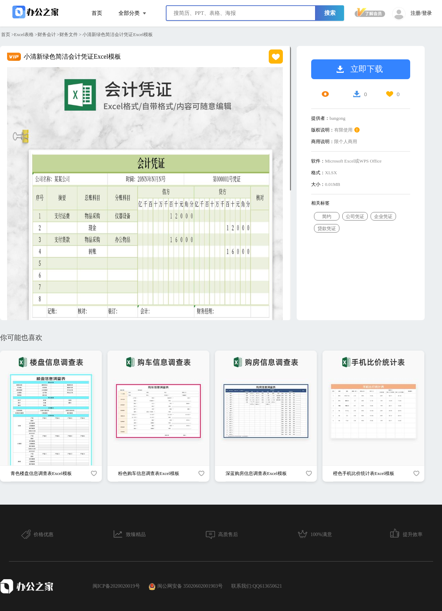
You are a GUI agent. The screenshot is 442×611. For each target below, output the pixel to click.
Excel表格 (24, 34)
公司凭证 (355, 216)
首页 (97, 13)
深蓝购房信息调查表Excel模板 (256, 473)
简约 (326, 216)
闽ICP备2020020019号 (116, 586)
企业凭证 (383, 216)
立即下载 (360, 69)
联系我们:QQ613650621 (256, 586)
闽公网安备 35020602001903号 (186, 586)
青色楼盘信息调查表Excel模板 (41, 473)
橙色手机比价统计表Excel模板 (363, 473)
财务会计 (46, 34)
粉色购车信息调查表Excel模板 (148, 473)
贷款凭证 (327, 228)
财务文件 (68, 34)
